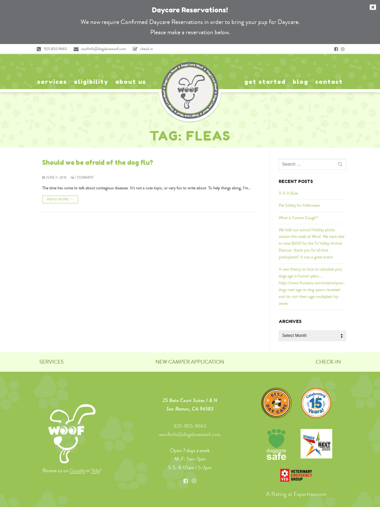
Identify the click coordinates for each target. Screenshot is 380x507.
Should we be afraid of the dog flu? (97, 162)
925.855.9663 (50, 49)
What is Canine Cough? (298, 218)
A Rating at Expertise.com (296, 494)
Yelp (95, 470)
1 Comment (82, 177)
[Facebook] (336, 49)
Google (77, 470)
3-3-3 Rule (288, 193)
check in (141, 49)
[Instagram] (342, 49)
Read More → (60, 199)
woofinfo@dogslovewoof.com (98, 49)
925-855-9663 (190, 426)
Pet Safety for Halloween (299, 205)
